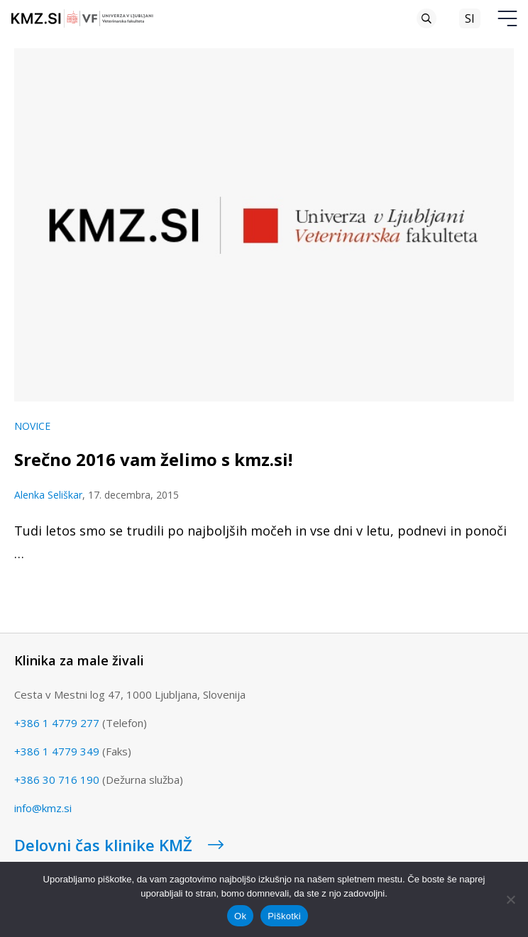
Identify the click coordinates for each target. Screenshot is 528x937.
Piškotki (284, 916)
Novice (32, 426)
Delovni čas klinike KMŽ (119, 844)
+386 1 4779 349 (56, 751)
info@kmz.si (43, 808)
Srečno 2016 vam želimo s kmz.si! (153, 459)
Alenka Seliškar (48, 494)
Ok (240, 916)
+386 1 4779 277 (56, 723)
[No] (510, 899)
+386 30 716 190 (56, 779)
